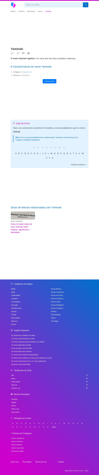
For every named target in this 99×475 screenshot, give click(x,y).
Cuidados (14, 298)
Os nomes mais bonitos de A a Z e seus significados (28, 361)
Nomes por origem (17, 451)
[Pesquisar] (85, 4)
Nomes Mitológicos (57, 305)
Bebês (13, 289)
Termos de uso (41, 462)
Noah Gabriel (49, 382)
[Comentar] (23, 53)
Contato (61, 462)
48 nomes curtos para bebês (20, 364)
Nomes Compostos (57, 292)
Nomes (13, 324)
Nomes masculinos (17, 438)
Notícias (54, 311)
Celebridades (15, 295)
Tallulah (13, 402)
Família (13, 315)
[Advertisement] (49, 31)
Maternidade (15, 318)
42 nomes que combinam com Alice (23, 335)
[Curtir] (13, 53)
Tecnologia (54, 321)
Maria (49, 378)
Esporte (13, 311)
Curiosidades (15, 302)
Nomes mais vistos (17, 448)
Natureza (14, 321)
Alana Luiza (15, 409)
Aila (49, 375)
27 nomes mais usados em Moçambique (24, 355)
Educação (14, 305)
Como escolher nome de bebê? (21, 348)
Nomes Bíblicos (56, 289)
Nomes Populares (17, 221)
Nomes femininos (17, 441)
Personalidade (56, 315)
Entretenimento (16, 308)
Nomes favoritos (16, 445)
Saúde (53, 318)
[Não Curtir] (18, 53)
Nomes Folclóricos (57, 298)
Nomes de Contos (57, 295)
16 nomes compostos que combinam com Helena (27, 342)
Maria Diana (15, 412)
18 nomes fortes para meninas (21, 351)
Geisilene (14, 399)
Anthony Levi (49, 388)
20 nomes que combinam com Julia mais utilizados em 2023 (31, 358)
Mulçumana (26, 72)
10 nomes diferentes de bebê (21, 345)
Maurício (49, 385)
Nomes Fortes (56, 302)
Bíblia (13, 292)
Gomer (13, 406)
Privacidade (26, 462)
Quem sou (15, 462)
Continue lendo (49, 81)
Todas (54, 427)
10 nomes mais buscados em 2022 (23, 338)
